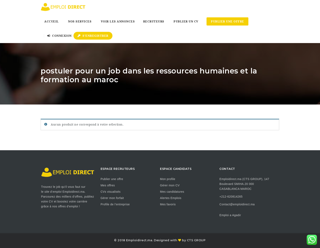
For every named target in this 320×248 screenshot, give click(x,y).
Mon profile (167, 179)
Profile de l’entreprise (115, 204)
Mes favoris (168, 204)
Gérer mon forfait (112, 198)
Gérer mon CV (170, 185)
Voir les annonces (118, 21)
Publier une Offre (227, 21)
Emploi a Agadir (230, 215)
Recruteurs (153, 21)
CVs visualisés (111, 191)
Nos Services (79, 21)
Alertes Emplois (170, 198)
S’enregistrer (93, 35)
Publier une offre (112, 179)
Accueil (51, 21)
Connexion (59, 35)
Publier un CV (185, 21)
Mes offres (108, 185)
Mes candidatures (172, 191)
